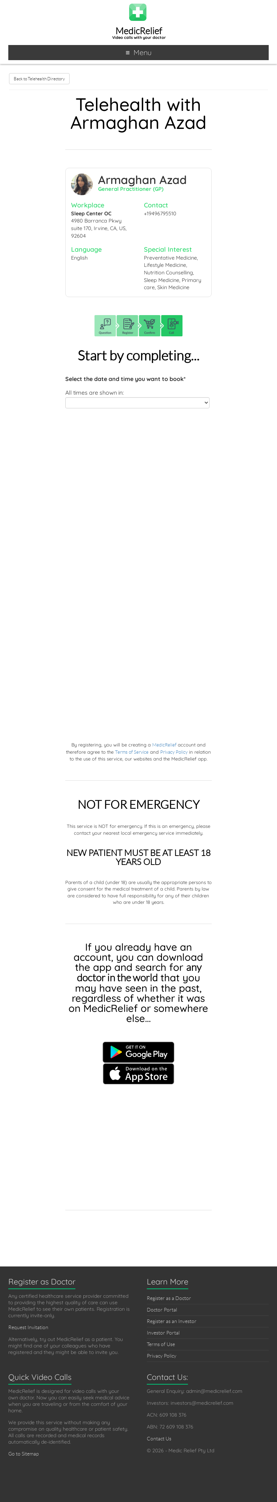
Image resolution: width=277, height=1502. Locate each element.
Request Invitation (28, 1327)
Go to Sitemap (23, 1454)
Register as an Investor (172, 1321)
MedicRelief (138, 31)
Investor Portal (163, 1333)
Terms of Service (132, 752)
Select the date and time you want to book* (125, 378)
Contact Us (159, 1439)
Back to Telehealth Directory (39, 78)
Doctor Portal (162, 1310)
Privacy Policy (174, 752)
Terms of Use (161, 1344)
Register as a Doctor (169, 1298)
